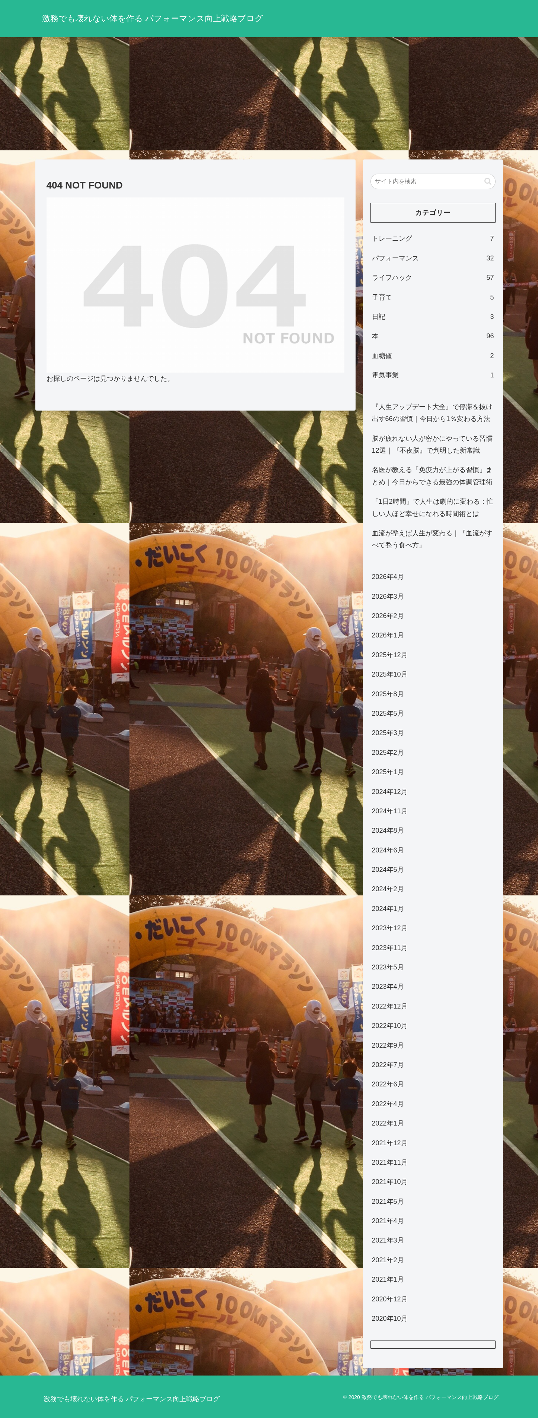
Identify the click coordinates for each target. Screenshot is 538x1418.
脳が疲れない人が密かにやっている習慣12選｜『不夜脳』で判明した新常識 (432, 444)
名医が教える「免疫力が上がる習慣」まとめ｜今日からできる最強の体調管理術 (432, 475)
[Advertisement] (269, 98)
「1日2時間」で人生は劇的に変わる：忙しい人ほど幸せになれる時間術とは (432, 507)
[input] (433, 181)
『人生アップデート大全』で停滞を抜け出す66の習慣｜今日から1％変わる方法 (432, 412)
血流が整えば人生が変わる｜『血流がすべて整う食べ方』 (432, 539)
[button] (487, 181)
